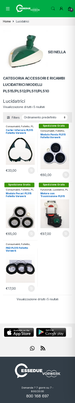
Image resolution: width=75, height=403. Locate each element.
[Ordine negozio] (44, 117)
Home (7, 21)
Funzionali (46, 189)
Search (53, 8)
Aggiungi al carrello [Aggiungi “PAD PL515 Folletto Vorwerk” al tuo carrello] (31, 288)
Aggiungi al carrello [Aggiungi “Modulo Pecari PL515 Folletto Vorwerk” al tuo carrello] (31, 233)
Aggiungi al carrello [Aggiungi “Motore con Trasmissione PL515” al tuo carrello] (65, 233)
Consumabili (13, 126)
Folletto (25, 126)
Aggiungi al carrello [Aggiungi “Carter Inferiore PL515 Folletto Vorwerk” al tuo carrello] (31, 170)
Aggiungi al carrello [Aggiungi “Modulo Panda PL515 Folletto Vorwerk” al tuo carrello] (65, 174)
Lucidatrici (58, 189)
